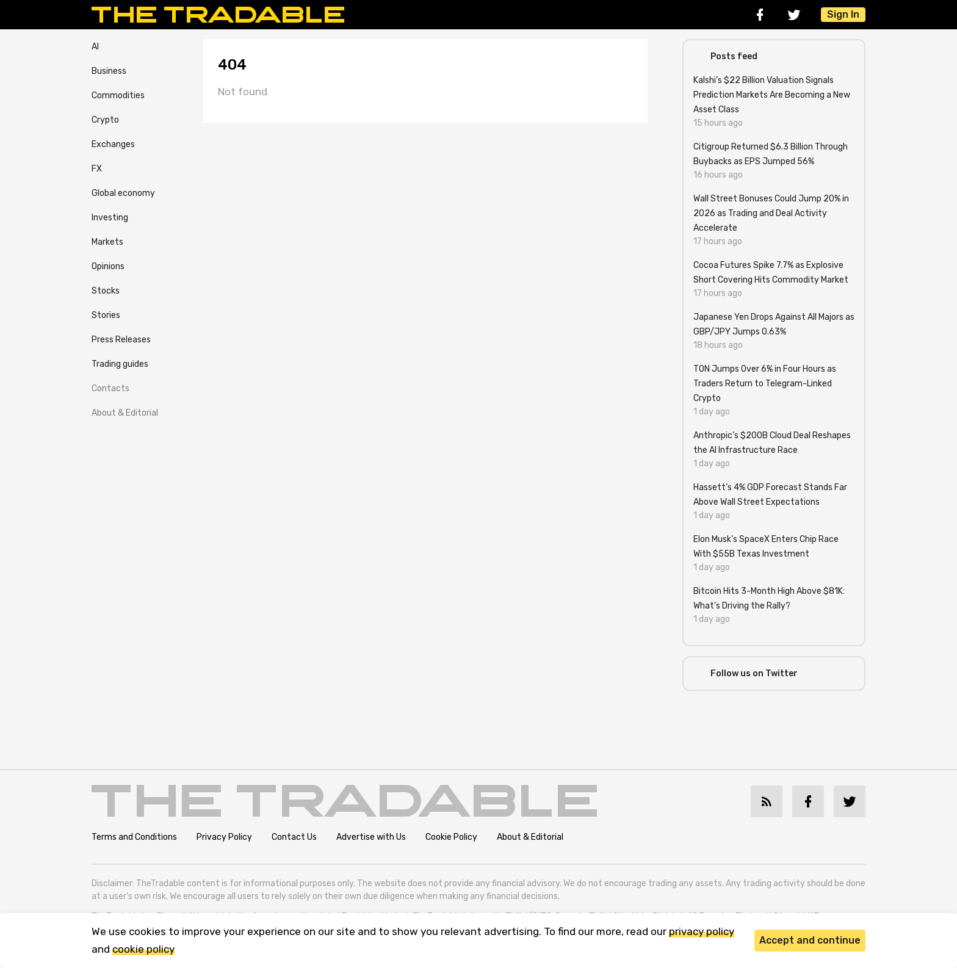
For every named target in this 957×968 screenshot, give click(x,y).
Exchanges (113, 144)
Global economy (123, 193)
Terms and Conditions (134, 837)
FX (97, 169)
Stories (106, 315)
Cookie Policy (451, 837)
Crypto (105, 120)
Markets (107, 242)
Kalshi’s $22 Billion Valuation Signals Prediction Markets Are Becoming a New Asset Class (771, 95)
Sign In (843, 14)
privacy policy (701, 931)
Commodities (118, 95)
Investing (110, 217)
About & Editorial (125, 413)
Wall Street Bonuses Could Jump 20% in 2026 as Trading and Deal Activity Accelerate (771, 213)
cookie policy (143, 949)
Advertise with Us (371, 837)
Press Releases (121, 339)
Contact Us (294, 837)
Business (109, 71)
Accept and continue (810, 940)
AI (95, 47)
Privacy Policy (224, 837)
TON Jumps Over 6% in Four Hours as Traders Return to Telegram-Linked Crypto (764, 383)
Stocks (106, 291)
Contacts (110, 388)
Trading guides (120, 364)
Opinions (108, 266)
